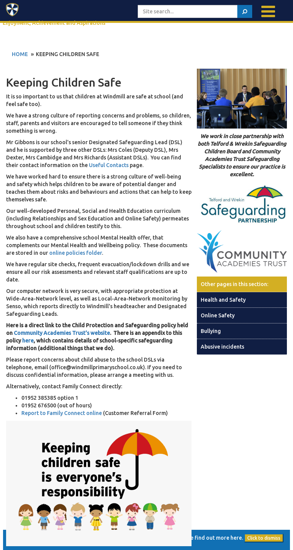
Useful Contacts (109, 165)
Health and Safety (223, 300)
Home (20, 54)
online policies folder (75, 253)
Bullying (211, 331)
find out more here (218, 538)
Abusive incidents (222, 347)
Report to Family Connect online (62, 413)
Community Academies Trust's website (62, 333)
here (28, 341)
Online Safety (218, 315)
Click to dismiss (263, 538)
